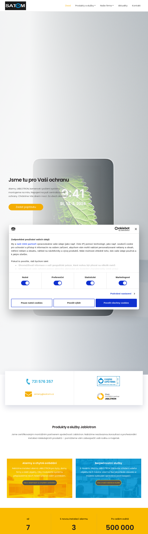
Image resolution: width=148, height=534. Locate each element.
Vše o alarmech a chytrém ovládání (40, 482)
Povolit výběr (74, 303)
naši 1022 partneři (27, 244)
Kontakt (136, 5)
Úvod (68, 5)
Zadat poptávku (26, 207)
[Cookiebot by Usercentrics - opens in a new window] (117, 229)
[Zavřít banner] (136, 229)
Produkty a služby (84, 5)
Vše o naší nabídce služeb (108, 482)
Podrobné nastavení (120, 293)
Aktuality (122, 5)
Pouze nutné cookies (31, 303)
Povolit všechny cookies (116, 303)
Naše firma (106, 5)
